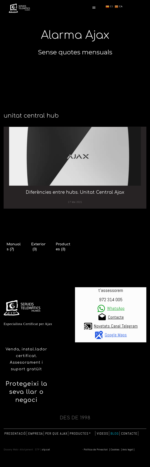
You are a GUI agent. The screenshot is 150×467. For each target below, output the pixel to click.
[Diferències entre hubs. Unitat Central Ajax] (75, 156)
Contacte (129, 433)
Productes (80, 433)
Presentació (15, 433)
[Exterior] (39, 247)
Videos (102, 433)
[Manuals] (14, 247)
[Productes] (64, 247)
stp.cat (46, 449)
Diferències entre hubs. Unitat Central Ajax (75, 192)
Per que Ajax (56, 433)
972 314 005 (110, 300)
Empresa (35, 433)
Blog (115, 433)
